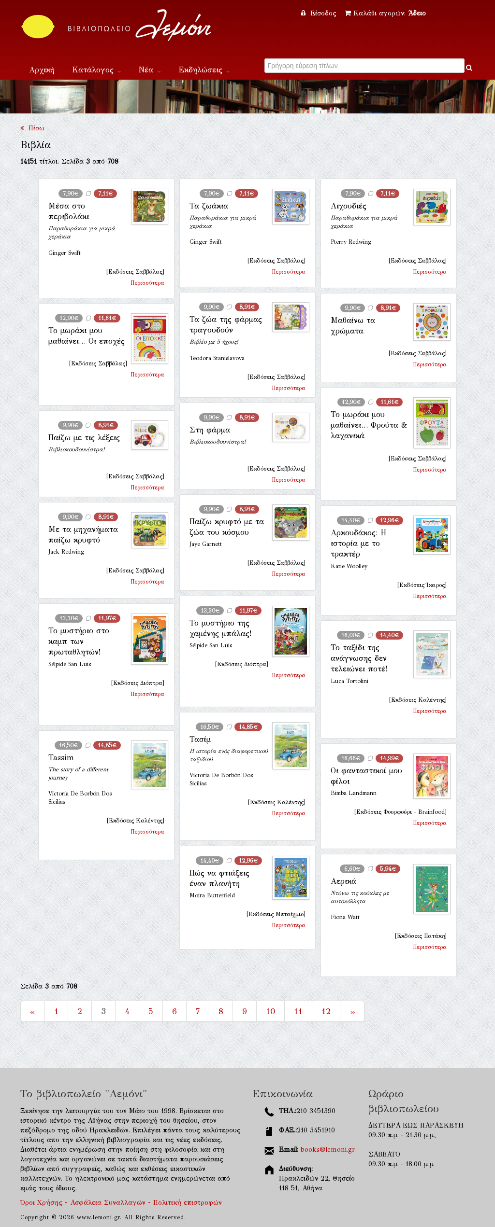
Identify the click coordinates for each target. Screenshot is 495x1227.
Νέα (150, 69)
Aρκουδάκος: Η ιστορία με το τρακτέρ (358, 543)
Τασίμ (200, 739)
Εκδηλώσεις (204, 69)
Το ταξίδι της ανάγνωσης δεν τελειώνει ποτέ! (359, 658)
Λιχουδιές (348, 205)
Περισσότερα (147, 282)
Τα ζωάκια (208, 205)
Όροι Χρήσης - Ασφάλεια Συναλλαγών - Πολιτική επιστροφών (121, 1203)
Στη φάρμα (209, 429)
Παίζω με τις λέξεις (84, 437)
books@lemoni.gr (328, 1149)
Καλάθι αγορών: (385, 13)
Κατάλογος (96, 69)
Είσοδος (320, 13)
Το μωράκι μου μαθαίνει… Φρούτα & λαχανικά (369, 425)
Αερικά (343, 881)
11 (298, 1011)
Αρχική (42, 69)
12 (326, 1011)
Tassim (61, 757)
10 (270, 1011)
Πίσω (32, 128)
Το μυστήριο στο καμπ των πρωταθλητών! (78, 641)
